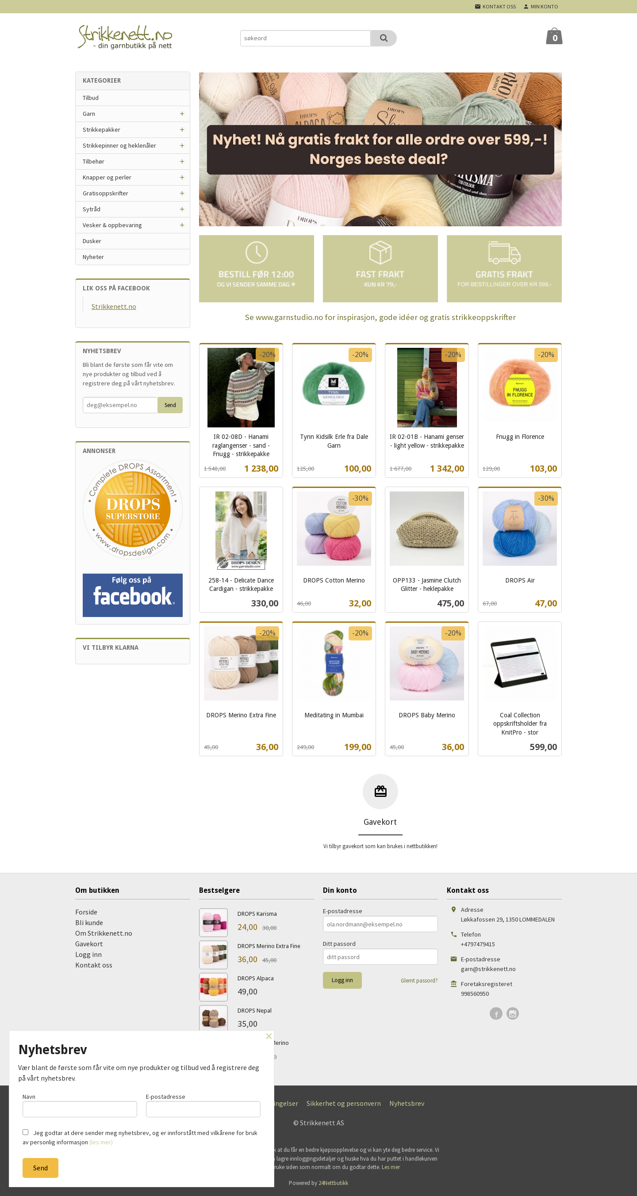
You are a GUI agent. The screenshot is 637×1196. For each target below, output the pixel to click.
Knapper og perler (107, 177)
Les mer (391, 1167)
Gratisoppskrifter (105, 193)
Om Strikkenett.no (103, 933)
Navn (80, 1104)
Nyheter (93, 257)
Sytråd (91, 209)
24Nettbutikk (333, 1183)
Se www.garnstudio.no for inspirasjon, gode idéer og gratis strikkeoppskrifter (380, 317)
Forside (86, 911)
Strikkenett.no (114, 306)
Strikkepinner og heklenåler (119, 145)
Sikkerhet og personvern (344, 1103)
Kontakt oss (93, 964)
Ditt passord (339, 944)
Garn (89, 114)
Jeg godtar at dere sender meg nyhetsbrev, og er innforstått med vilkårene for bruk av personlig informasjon (140, 1137)
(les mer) (101, 1142)
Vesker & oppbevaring (112, 225)
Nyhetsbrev (406, 1103)
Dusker (92, 241)
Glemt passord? (419, 980)
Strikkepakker (101, 129)
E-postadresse (342, 911)
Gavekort (89, 943)
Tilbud (91, 98)
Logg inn (88, 954)
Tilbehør (93, 161)
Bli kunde (89, 922)
